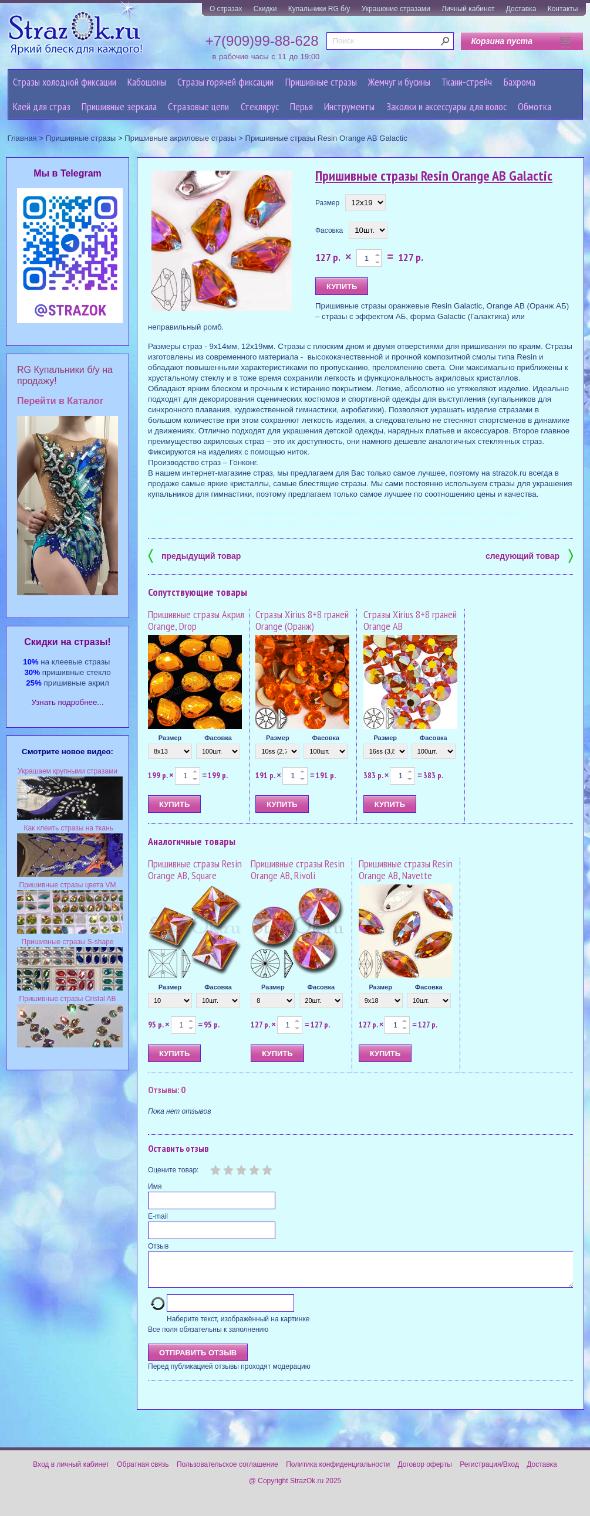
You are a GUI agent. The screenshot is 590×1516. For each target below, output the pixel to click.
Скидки (265, 9)
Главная (22, 138)
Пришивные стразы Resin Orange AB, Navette (406, 869)
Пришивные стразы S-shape (68, 942)
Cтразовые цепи (198, 106)
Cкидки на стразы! (67, 642)
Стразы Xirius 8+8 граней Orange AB (410, 620)
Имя (154, 1186)
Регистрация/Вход (489, 1471)
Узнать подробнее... (68, 702)
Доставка (521, 9)
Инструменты (349, 106)
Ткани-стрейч (466, 82)
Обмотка (534, 106)
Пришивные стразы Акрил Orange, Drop (196, 620)
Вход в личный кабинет (71, 1471)
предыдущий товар (194, 555)
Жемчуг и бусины (399, 82)
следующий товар (529, 555)
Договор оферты (425, 1471)
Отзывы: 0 (167, 1090)
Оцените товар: (173, 1170)
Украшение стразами (396, 9)
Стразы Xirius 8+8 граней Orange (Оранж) (302, 620)
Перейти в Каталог (60, 401)
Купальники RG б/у (319, 9)
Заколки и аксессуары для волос (446, 106)
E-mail (158, 1216)
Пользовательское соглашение (227, 1471)
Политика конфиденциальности (338, 1471)
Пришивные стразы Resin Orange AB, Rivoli (298, 869)
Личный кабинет (467, 9)
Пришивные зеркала (119, 106)
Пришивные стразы (321, 82)
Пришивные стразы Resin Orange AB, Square (195, 869)
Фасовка (329, 230)
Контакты (563, 9)
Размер (327, 203)
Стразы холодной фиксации (64, 82)
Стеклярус (260, 106)
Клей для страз (41, 106)
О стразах (226, 9)
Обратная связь (142, 1471)
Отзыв (158, 1246)
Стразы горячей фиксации (225, 82)
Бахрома (519, 82)
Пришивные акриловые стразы (180, 138)
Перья (301, 106)
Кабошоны (146, 82)
